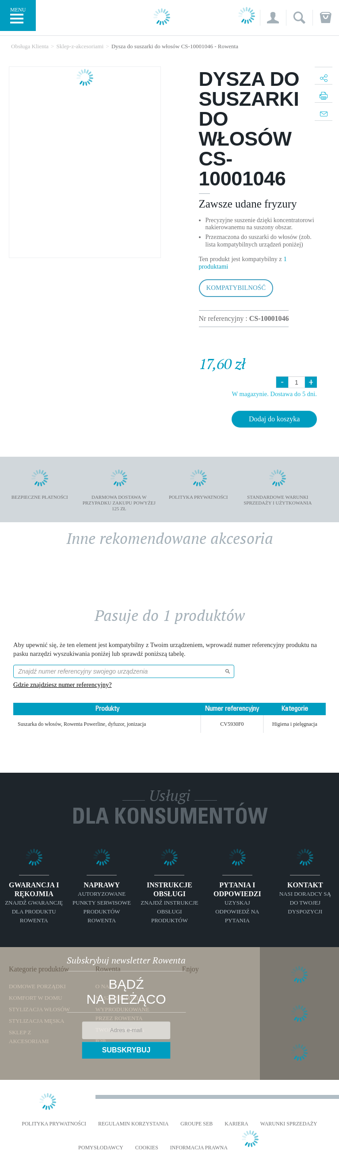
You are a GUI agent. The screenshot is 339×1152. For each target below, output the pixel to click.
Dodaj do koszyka (274, 419)
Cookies (146, 1148)
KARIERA (236, 1124)
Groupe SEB (196, 1124)
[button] (273, 17)
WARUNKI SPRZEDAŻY (288, 1124)
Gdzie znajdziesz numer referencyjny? (62, 684)
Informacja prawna (199, 1148)
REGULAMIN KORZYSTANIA (133, 1124)
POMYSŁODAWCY (100, 1148)
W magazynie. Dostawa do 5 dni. (274, 393)
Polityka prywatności (54, 1124)
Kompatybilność (236, 287)
